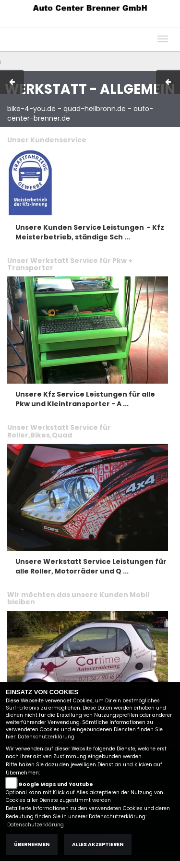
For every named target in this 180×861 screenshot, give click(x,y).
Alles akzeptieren (97, 844)
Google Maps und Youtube (55, 784)
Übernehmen (31, 844)
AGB (83, 22)
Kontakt (110, 22)
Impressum (50, 22)
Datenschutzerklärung (46, 736)
